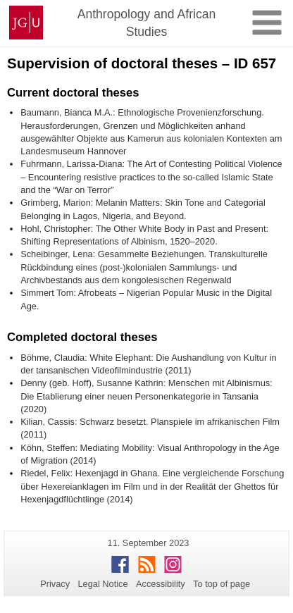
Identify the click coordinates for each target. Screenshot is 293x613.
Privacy (55, 583)
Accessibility (160, 583)
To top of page (221, 583)
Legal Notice (102, 583)
